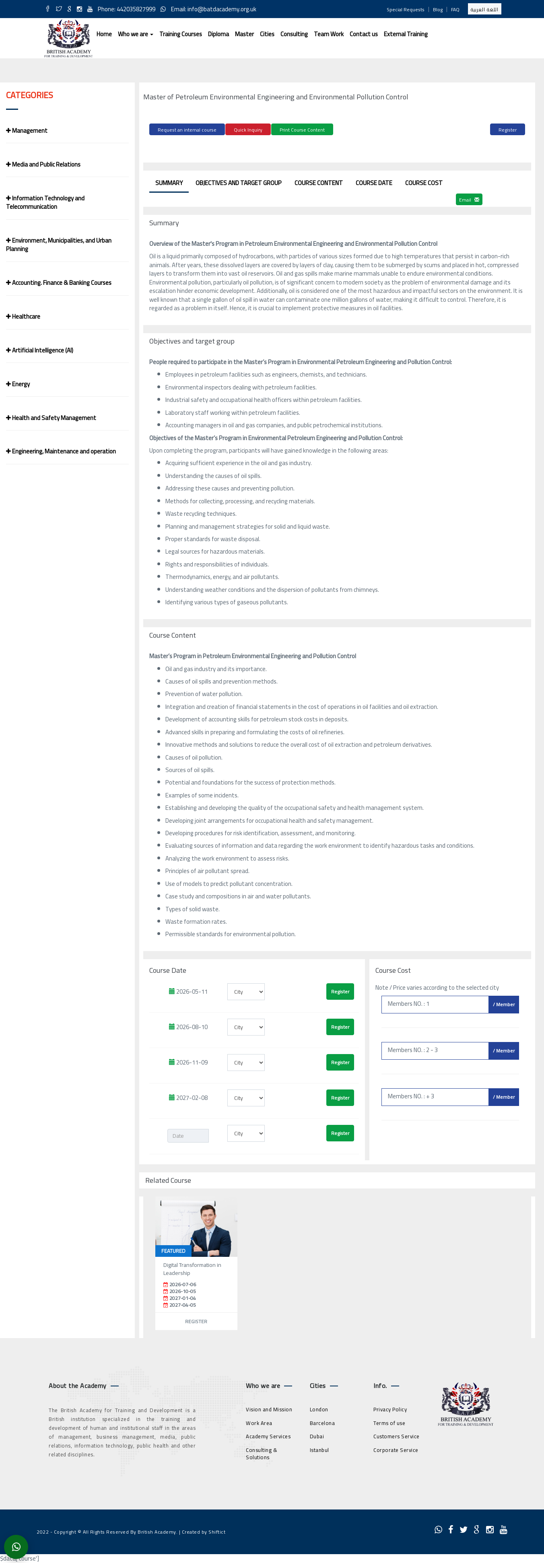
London (319, 1408)
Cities (267, 34)
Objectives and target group (239, 181)
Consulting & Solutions (261, 1452)
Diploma (218, 34)
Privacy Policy (390, 1408)
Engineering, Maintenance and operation (61, 451)
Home (104, 34)
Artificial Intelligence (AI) (39, 350)
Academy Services (268, 1435)
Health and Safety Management (51, 418)
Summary (169, 181)
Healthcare (23, 316)
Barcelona (322, 1421)
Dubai (317, 1435)
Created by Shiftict (204, 1530)
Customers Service (396, 1435)
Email (469, 198)
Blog (438, 9)
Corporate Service (395, 1448)
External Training (406, 34)
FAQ (455, 9)
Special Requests (405, 9)
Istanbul (319, 1448)
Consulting (294, 34)
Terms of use (389, 1421)
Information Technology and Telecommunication (45, 202)
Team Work (329, 34)
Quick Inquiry (248, 129)
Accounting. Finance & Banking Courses (58, 282)
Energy (18, 384)
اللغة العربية (485, 9)
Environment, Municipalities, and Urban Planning (58, 245)
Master (244, 34)
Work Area (259, 1421)
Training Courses (180, 34)
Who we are (135, 34)
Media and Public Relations (43, 164)
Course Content (319, 181)
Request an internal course (187, 129)
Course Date (374, 181)
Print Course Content (302, 129)
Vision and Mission (269, 1408)
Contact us (364, 34)
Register (508, 129)
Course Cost (424, 181)
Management (26, 130)
